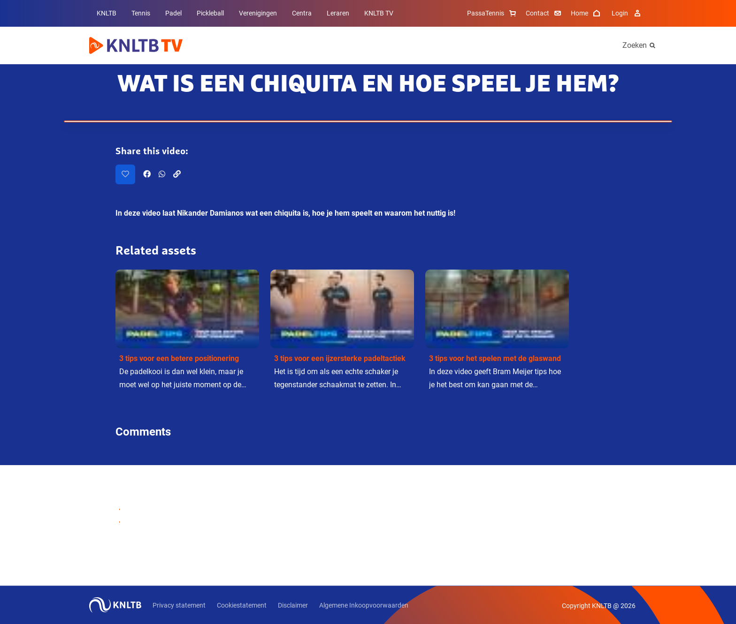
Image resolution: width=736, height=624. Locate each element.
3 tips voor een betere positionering (179, 358)
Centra (302, 13)
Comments (143, 431)
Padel (173, 13)
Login (627, 13)
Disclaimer (293, 605)
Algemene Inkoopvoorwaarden (363, 605)
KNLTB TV (378, 13)
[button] (187, 332)
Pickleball (210, 13)
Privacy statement (179, 605)
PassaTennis (492, 13)
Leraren (338, 13)
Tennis (140, 13)
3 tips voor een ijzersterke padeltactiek (340, 358)
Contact (544, 13)
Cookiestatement (242, 605)
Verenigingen (258, 13)
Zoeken (634, 45)
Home (586, 13)
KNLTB (106, 13)
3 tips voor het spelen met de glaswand (495, 358)
